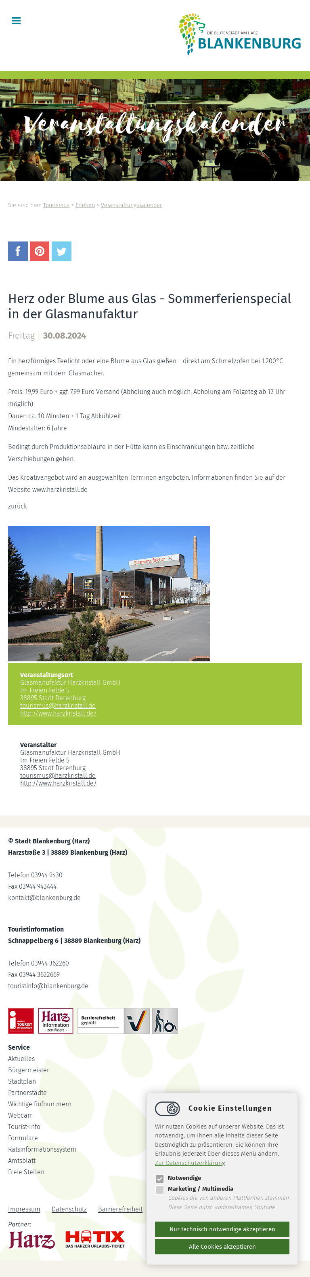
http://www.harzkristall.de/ (58, 713)
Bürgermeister (28, 1070)
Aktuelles (21, 1059)
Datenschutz (69, 1209)
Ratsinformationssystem (42, 1149)
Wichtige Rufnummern (39, 1104)
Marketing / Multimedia (194, 1188)
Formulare (23, 1138)
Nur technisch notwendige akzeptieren (222, 1229)
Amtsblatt (22, 1161)
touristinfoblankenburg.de (48, 986)
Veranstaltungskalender (131, 205)
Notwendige (178, 1178)
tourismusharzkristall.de (58, 705)
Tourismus (56, 205)
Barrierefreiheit (120, 1209)
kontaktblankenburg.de (44, 898)
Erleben (85, 205)
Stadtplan (22, 1081)
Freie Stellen (26, 1172)
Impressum (24, 1209)
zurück (17, 506)
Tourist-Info (24, 1127)
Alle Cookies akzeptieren (222, 1246)
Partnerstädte (27, 1093)
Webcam (20, 1115)
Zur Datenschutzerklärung (190, 1163)
